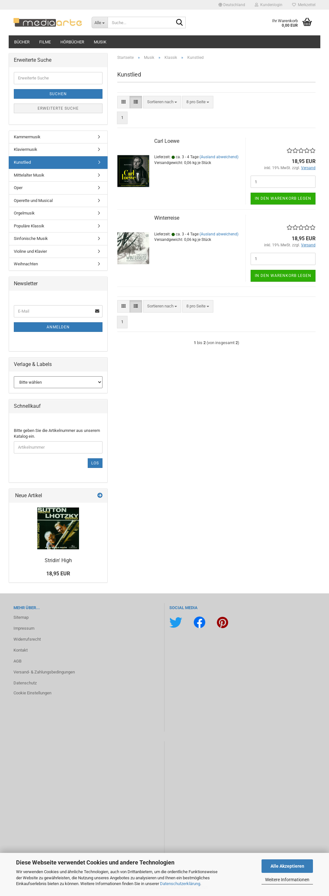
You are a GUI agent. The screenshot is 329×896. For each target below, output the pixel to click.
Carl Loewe (166, 141)
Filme (45, 42)
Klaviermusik (25, 149)
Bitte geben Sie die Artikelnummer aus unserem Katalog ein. (57, 433)
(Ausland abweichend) (219, 157)
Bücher (22, 42)
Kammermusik (27, 136)
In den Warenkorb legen (283, 198)
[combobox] (162, 102)
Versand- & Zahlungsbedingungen (44, 672)
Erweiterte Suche (58, 108)
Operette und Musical (33, 200)
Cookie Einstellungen (32, 692)
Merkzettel (304, 5)
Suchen (58, 94)
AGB (17, 661)
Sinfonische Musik (31, 238)
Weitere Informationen (287, 879)
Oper (18, 187)
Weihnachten (26, 263)
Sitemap (21, 617)
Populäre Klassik (29, 226)
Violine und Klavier (30, 251)
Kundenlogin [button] (268, 5)
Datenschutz (25, 683)
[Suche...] (100, 22)
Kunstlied (22, 162)
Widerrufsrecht (27, 639)
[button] (232, 5)
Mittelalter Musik (29, 175)
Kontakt (20, 650)
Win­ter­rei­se (166, 218)
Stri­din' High (58, 560)
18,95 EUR (58, 574)
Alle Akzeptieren (287, 866)
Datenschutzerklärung (180, 883)
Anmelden (58, 327)
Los (95, 463)
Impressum (23, 628)
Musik (100, 42)
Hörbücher (72, 42)
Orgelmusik (24, 213)
